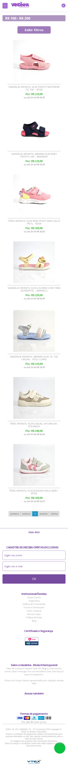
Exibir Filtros (34, 30)
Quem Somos (34, 597)
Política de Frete (34, 617)
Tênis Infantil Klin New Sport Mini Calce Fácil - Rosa (34, 222)
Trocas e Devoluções (34, 607)
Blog (34, 620)
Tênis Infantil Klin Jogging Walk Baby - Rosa (34, 492)
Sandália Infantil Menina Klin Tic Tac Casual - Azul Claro (34, 358)
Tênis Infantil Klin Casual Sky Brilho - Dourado (34, 425)
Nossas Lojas (34, 614)
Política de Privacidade (34, 604)
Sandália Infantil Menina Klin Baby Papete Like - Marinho (34, 155)
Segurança (34, 600)
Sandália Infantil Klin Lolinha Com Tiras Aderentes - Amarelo (34, 289)
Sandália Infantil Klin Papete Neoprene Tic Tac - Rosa (34, 88)
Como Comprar (34, 610)
